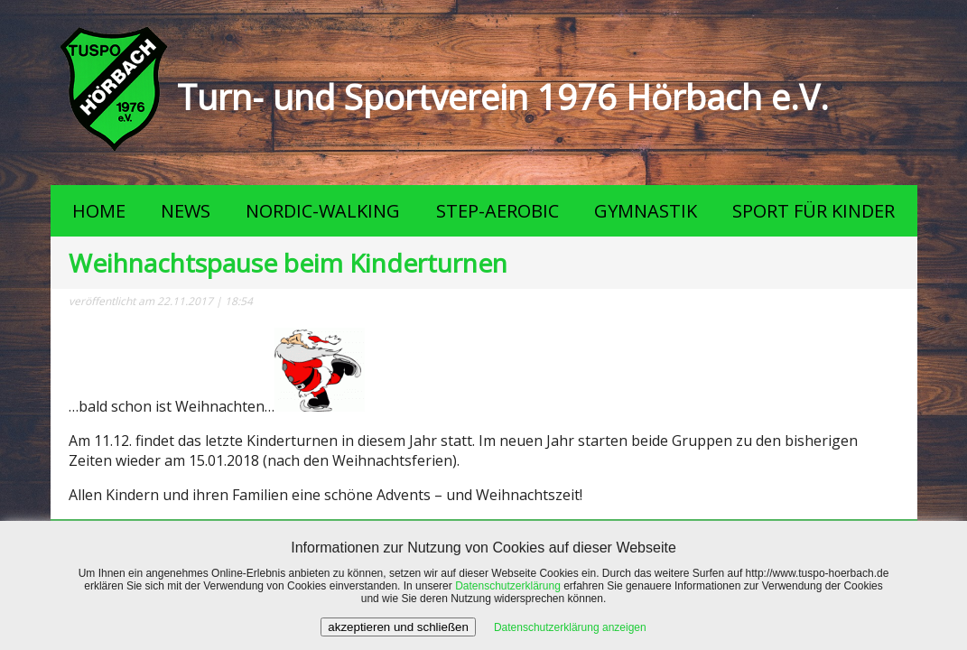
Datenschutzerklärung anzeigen (570, 627)
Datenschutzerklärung (508, 586)
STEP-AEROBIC (497, 211)
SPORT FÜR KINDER (813, 211)
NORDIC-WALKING (323, 211)
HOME (99, 211)
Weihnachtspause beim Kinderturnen (288, 263)
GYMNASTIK (645, 211)
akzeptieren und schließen (398, 627)
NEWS (185, 211)
